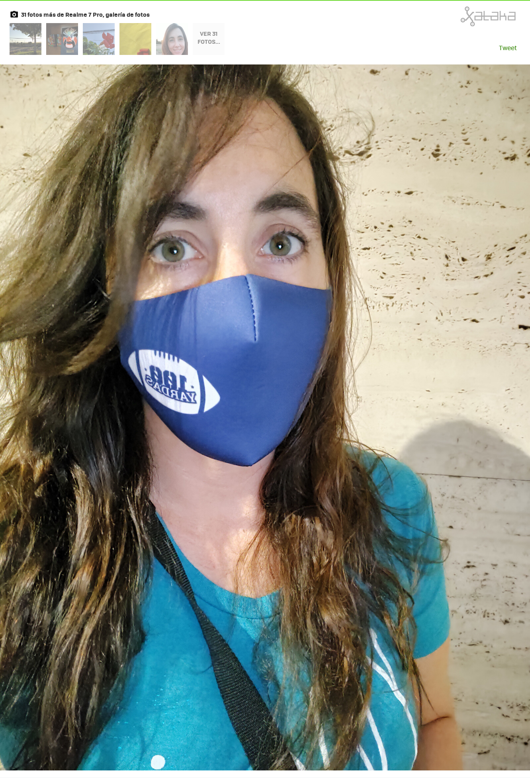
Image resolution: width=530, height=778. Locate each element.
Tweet (508, 47)
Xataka (470, 16)
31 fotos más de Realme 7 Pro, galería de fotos (85, 14)
